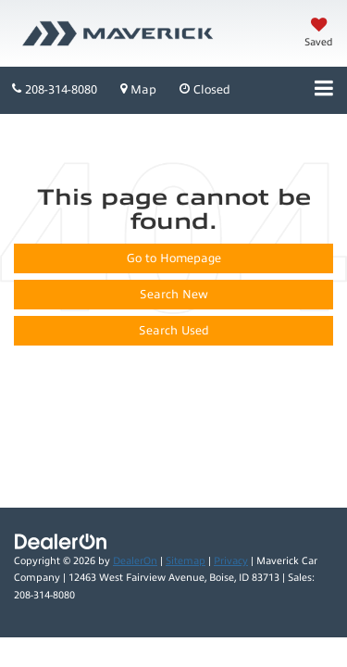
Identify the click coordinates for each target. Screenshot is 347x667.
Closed (205, 89)
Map (138, 89)
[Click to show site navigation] (324, 90)
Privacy (231, 561)
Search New (174, 294)
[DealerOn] (61, 541)
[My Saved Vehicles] (318, 34)
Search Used (174, 330)
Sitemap (185, 561)
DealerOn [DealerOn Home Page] (135, 561)
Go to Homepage (174, 258)
